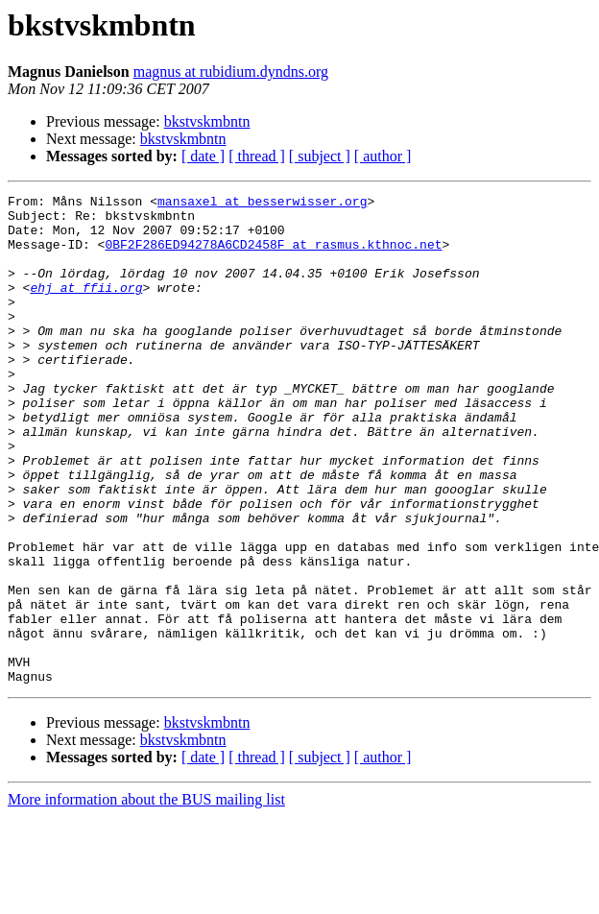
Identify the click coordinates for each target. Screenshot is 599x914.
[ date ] (203, 156)
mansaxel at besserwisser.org (262, 203)
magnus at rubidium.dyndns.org (230, 71)
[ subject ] (319, 156)
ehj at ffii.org (86, 307)
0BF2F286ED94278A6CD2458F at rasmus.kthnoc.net (273, 255)
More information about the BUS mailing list (146, 897)
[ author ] (383, 156)
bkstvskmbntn (207, 121)
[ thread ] (256, 156)
